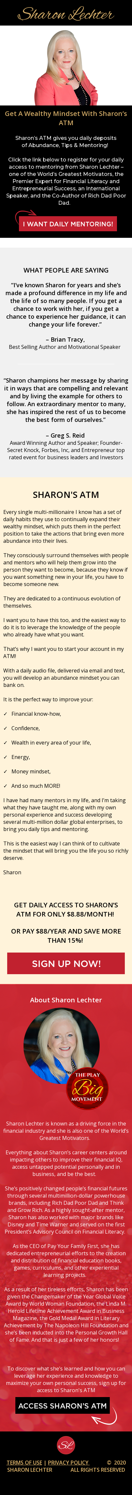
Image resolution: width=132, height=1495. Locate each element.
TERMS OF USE (24, 1462)
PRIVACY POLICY (69, 1462)
